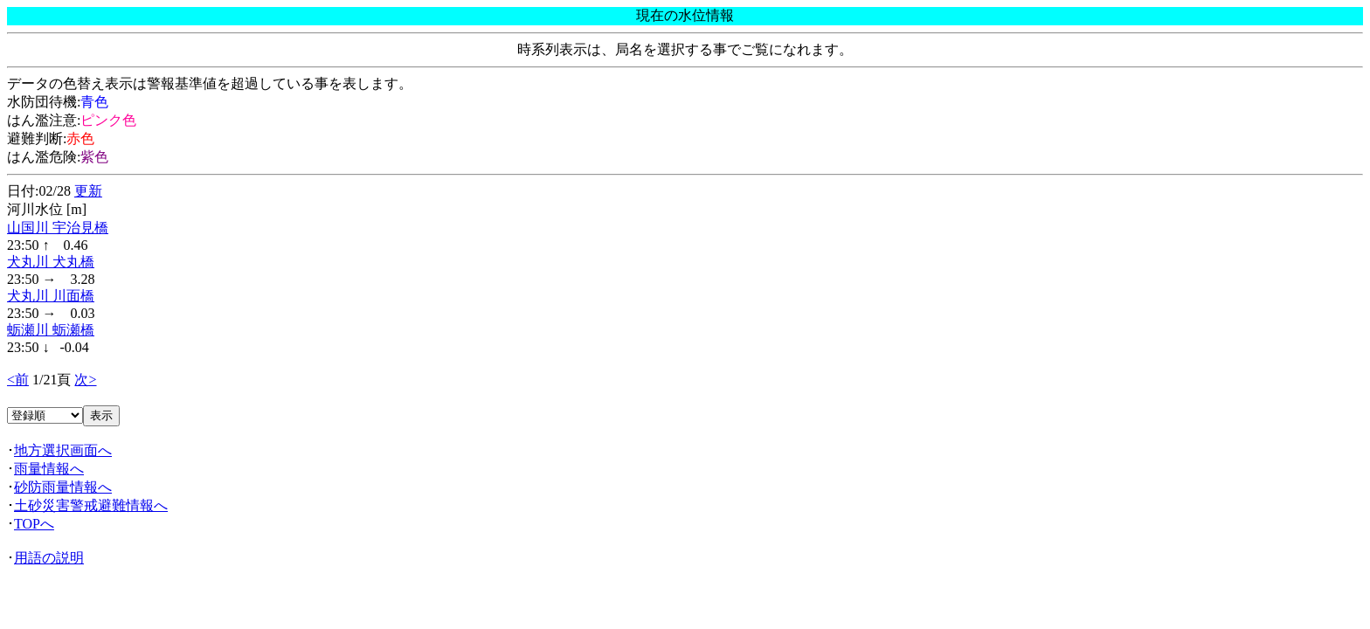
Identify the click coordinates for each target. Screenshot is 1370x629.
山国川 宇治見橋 (57, 227)
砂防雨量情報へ (63, 487)
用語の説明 (49, 557)
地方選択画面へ (63, 450)
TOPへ (34, 523)
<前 (18, 379)
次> (85, 379)
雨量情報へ (49, 468)
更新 (88, 190)
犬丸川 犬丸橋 (50, 261)
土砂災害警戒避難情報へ (91, 505)
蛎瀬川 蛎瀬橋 (50, 329)
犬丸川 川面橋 (50, 295)
